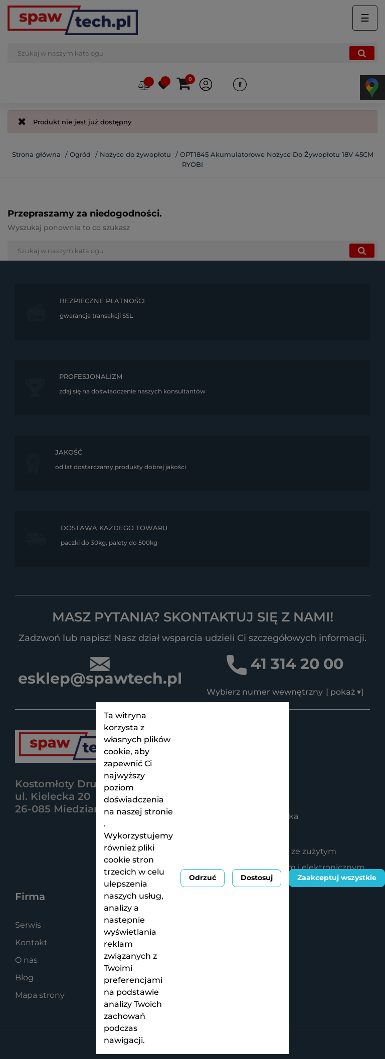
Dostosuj (257, 877)
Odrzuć (202, 877)
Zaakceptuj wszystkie (336, 877)
